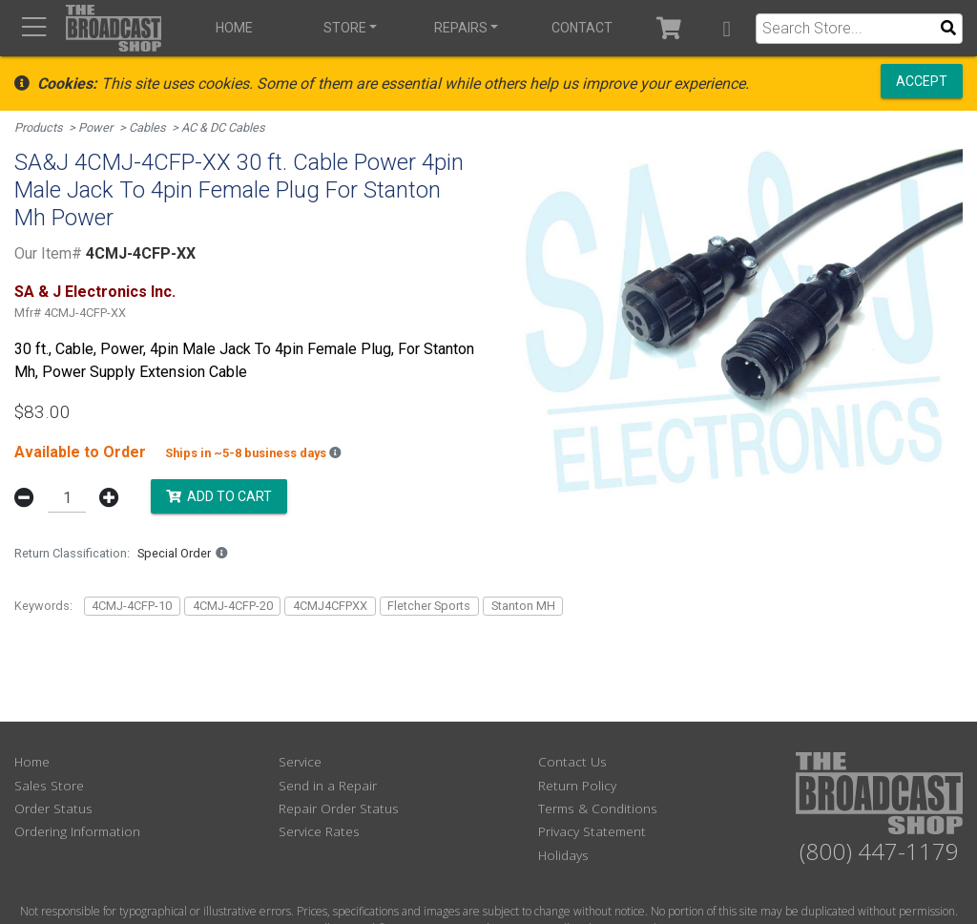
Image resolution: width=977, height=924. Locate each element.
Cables (147, 127)
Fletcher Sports (428, 605)
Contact (582, 27)
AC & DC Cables (223, 127)
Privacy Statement (592, 831)
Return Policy (577, 785)
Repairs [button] (461, 27)
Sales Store (49, 785)
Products (38, 127)
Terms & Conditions (597, 808)
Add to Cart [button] (219, 496)
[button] (726, 28)
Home (234, 27)
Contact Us (572, 761)
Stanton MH (523, 605)
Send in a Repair (328, 785)
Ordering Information (77, 831)
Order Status (53, 808)
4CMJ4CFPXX (330, 605)
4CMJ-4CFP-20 (233, 605)
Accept (921, 81)
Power (95, 127)
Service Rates (319, 831)
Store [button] (344, 27)
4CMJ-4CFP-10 (132, 605)
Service (300, 761)
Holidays (563, 855)
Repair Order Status (339, 808)
